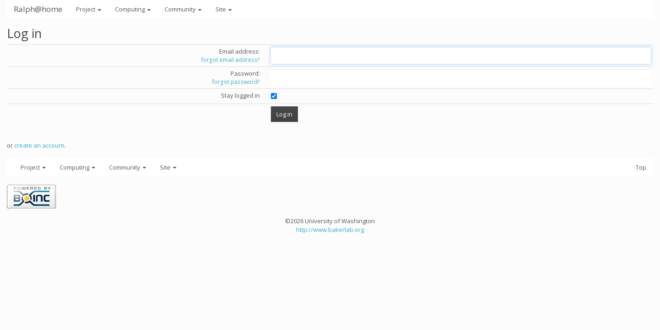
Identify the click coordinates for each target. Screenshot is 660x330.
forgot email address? (230, 60)
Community (183, 9)
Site (223, 9)
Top (641, 167)
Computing (133, 9)
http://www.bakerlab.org (330, 230)
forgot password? (236, 82)
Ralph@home (38, 9)
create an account (39, 145)
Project (88, 9)
